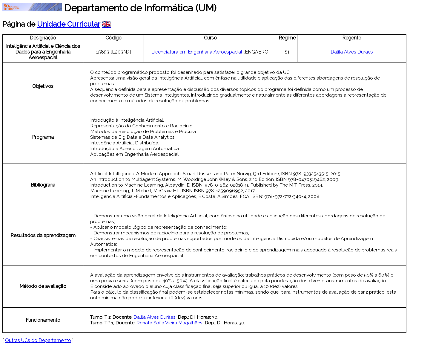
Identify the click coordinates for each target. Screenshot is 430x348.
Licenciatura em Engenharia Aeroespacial (196, 52)
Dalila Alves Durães (352, 52)
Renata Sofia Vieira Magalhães (169, 323)
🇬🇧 (106, 24)
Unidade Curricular (68, 24)
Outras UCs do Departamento (38, 340)
